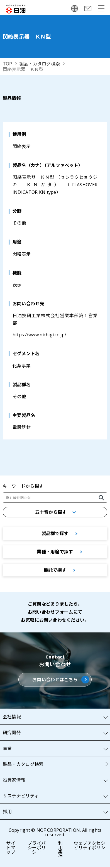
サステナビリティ (21, 796)
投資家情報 (14, 780)
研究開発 (12, 732)
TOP (7, 64)
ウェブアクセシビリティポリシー (89, 847)
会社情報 (12, 717)
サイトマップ (10, 847)
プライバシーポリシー (37, 847)
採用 (7, 811)
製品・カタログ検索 (39, 64)
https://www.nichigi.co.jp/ (39, 335)
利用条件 (60, 850)
